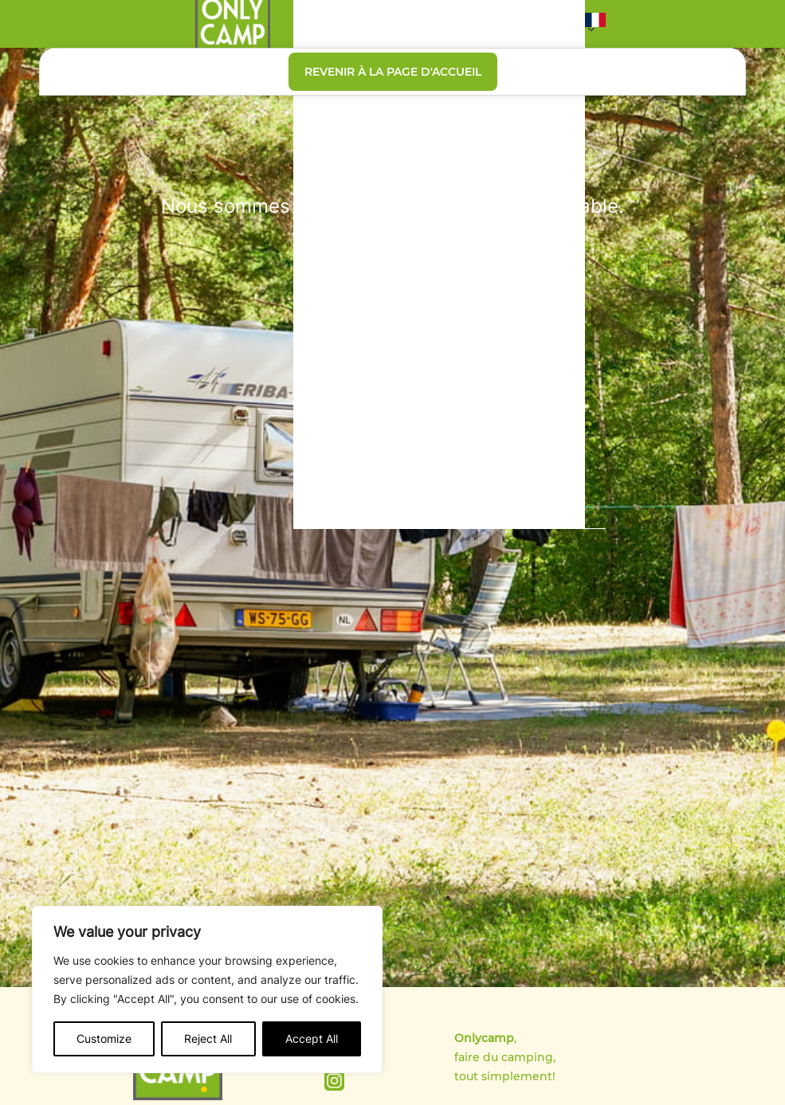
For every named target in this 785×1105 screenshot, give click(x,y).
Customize (104, 1038)
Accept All (311, 1038)
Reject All (208, 1038)
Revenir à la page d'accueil (392, 72)
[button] (595, 24)
